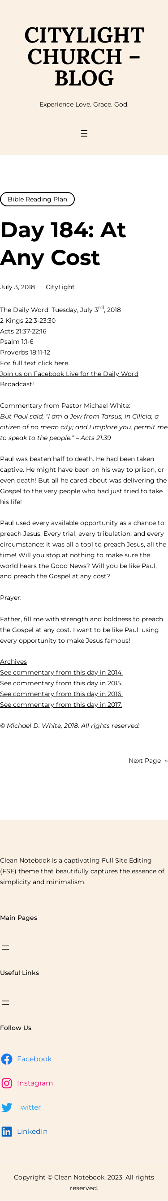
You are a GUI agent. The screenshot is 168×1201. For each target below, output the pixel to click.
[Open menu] (84, 133)
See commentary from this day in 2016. (61, 694)
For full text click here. (34, 363)
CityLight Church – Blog (84, 56)
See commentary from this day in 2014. (61, 672)
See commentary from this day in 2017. (61, 705)
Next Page (148, 761)
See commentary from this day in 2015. (61, 683)
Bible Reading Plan (37, 199)
